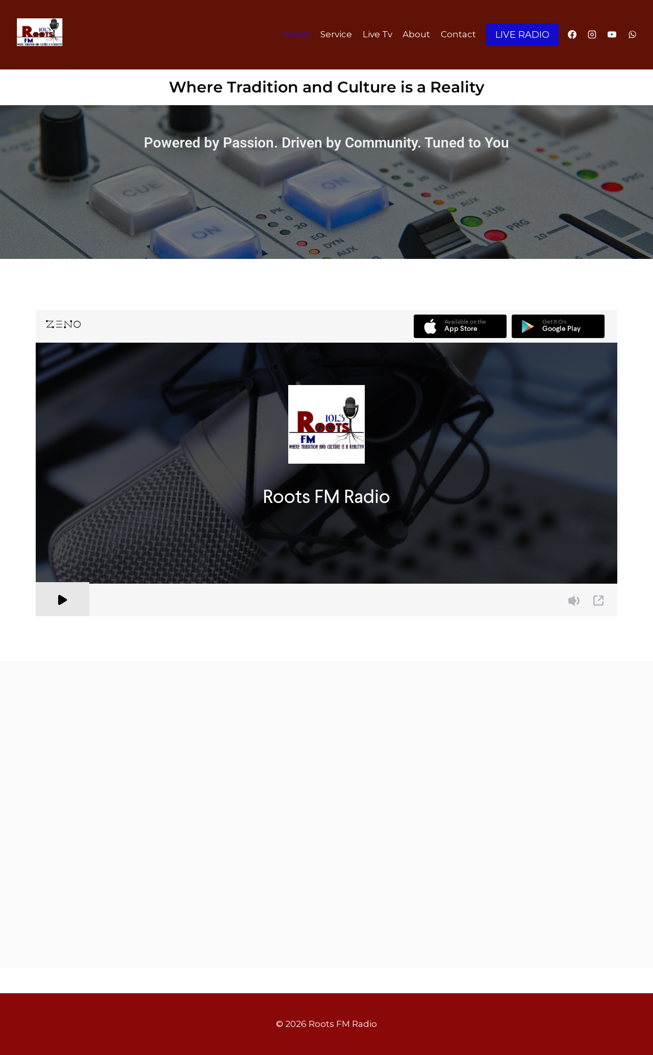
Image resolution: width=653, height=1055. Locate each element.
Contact (458, 34)
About (416, 34)
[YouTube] (612, 34)
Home (296, 34)
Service (336, 34)
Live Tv (377, 34)
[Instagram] (592, 34)
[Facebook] (572, 34)
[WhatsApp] (632, 34)
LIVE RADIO (522, 34)
